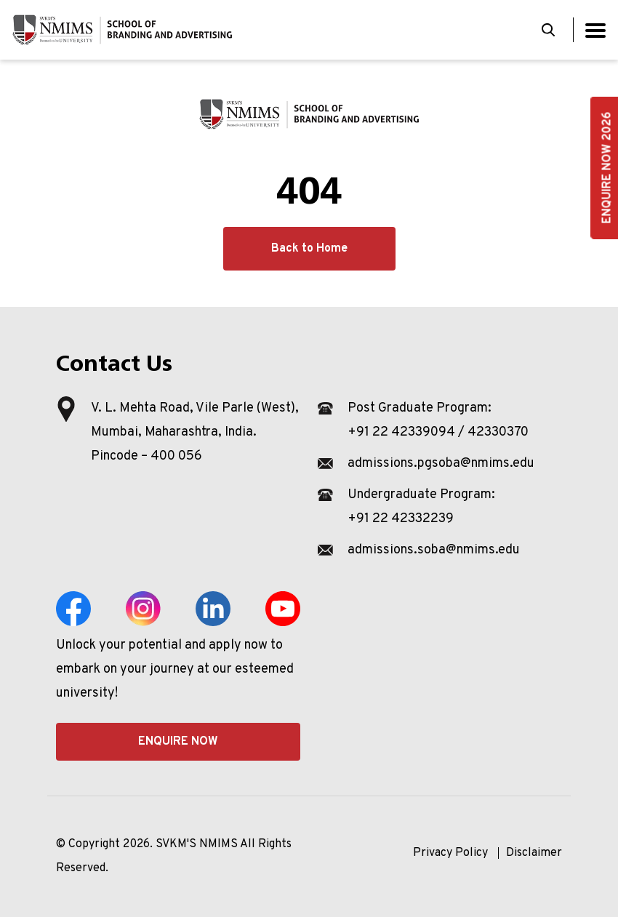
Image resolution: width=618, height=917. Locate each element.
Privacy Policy (450, 853)
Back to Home (309, 248)
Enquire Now (178, 741)
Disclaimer (534, 853)
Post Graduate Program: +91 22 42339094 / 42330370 (438, 420)
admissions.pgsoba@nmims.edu (441, 463)
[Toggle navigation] (595, 30)
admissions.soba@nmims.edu (434, 550)
